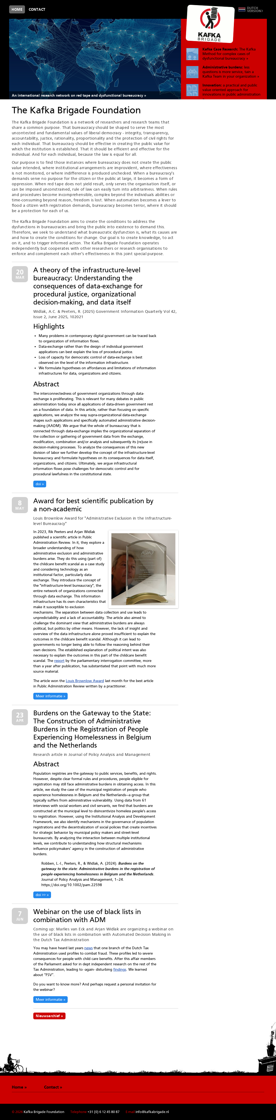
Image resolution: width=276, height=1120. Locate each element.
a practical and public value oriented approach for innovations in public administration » (231, 91)
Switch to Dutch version (250, 9)
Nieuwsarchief (48, 1016)
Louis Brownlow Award (85, 681)
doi (38, 484)
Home (17, 9)
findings (119, 969)
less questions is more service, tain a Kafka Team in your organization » (230, 71)
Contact (37, 9)
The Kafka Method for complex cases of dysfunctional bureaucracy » (229, 53)
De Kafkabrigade (210, 24)
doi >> (41, 895)
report (59, 660)
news (88, 948)
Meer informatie (49, 696)
